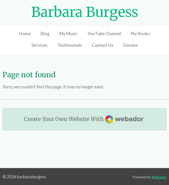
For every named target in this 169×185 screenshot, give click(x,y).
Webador (159, 177)
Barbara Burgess (84, 12)
